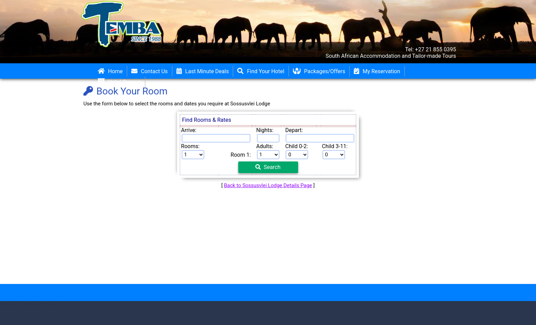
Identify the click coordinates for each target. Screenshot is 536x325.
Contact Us (149, 71)
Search (267, 167)
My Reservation (377, 71)
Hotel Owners (119, 82)
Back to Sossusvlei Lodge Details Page (268, 185)
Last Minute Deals (202, 71)
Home (110, 71)
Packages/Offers (319, 71)
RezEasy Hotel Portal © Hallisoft (29, 304)
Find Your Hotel (260, 71)
